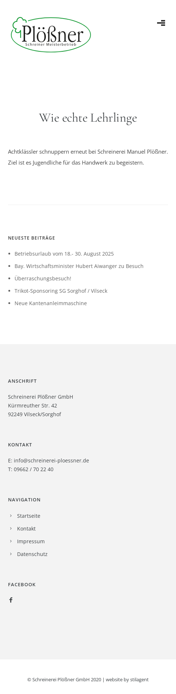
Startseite (28, 515)
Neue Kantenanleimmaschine (51, 303)
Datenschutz (32, 554)
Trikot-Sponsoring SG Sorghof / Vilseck (61, 290)
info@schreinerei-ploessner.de (51, 460)
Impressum (31, 541)
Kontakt (26, 528)
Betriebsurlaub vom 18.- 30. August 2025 (64, 253)
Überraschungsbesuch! (43, 278)
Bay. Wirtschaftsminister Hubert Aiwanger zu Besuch (79, 266)
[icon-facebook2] (11, 600)
